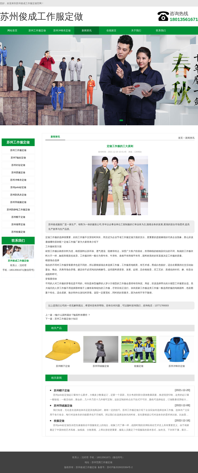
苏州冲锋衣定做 (62, 30)
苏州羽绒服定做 (18, 202)
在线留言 (111, 30)
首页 (180, 138)
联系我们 (161, 30)
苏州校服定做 (18, 231)
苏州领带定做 (18, 224)
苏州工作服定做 (37, 30)
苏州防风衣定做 (18, 194)
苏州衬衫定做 (18, 165)
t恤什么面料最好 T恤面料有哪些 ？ (72, 315)
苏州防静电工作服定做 (18, 209)
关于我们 (136, 30)
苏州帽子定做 (18, 217)
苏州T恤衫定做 (18, 157)
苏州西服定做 (18, 172)
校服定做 (59, 420)
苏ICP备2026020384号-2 (120, 467)
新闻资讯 (87, 30)
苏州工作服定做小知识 (66, 318)
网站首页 (12, 30)
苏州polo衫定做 (18, 187)
